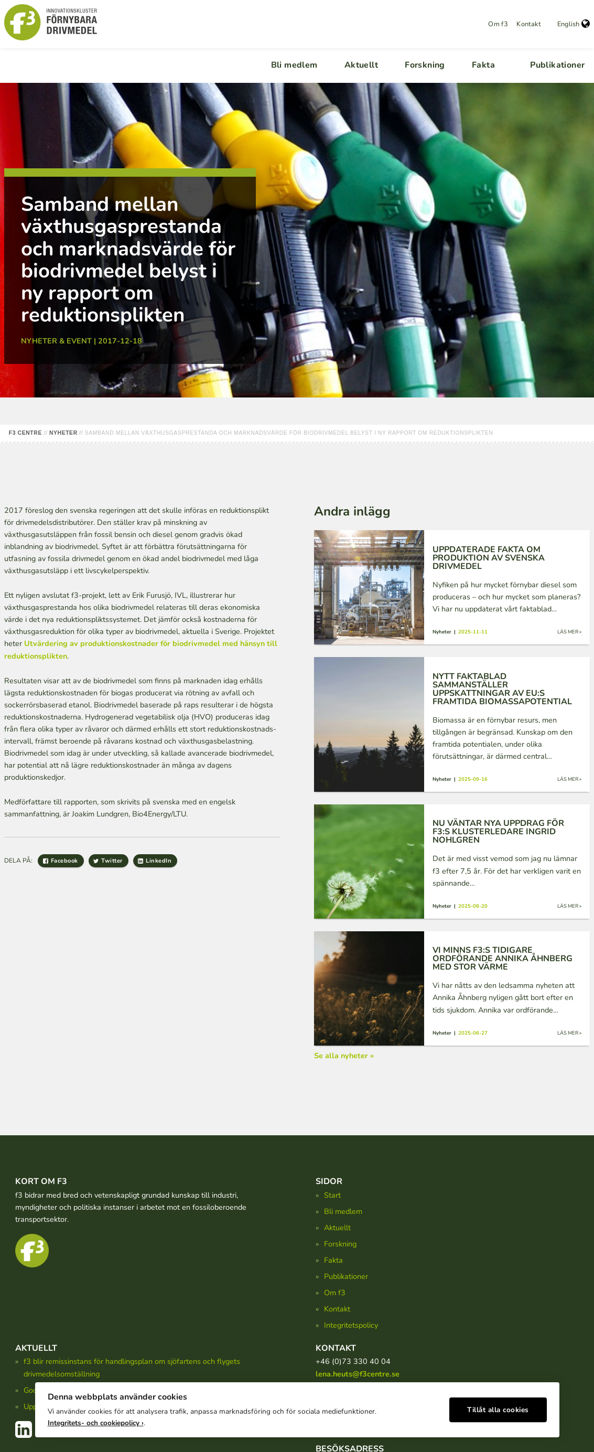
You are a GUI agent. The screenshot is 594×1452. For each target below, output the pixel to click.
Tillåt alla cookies (498, 1408)
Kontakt (528, 24)
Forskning (425, 65)
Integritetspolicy (351, 1325)
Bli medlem (294, 65)
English (573, 24)
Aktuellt (361, 65)
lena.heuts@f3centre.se (357, 1374)
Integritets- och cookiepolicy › (96, 1421)
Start (332, 1195)
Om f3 (498, 24)
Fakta (483, 65)
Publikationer (557, 65)
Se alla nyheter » (344, 1055)
